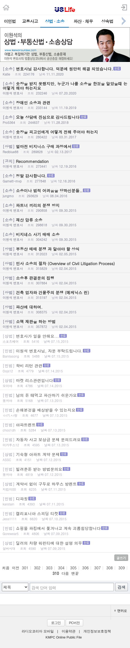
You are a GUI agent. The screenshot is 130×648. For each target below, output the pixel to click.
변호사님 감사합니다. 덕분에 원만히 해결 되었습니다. (65, 71)
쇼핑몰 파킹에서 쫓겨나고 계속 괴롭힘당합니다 (65, 530)
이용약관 (68, 631)
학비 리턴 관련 (65, 368)
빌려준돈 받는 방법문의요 (65, 471)
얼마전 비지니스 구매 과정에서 (65, 149)
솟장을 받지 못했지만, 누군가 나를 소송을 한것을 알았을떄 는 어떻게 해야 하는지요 (65, 88)
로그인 (56, 623)
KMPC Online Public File (64, 637)
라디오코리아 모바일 (37, 631)
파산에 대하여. (65, 309)
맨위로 (120, 610)
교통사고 (30, 21)
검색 (121, 587)
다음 (65, 573)
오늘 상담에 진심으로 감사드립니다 (65, 119)
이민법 (10, 21)
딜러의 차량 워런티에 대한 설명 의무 (65, 545)
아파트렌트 (65, 427)
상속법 (107, 21)
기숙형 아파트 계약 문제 (65, 457)
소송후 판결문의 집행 (65, 280)
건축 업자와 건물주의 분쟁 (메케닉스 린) (65, 295)
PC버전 (74, 623)
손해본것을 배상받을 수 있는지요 (65, 412)
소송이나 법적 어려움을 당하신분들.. (65, 193)
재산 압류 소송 (65, 222)
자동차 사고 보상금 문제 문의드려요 (65, 442)
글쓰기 (121, 558)
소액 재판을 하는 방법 (65, 324)
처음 (6, 567)
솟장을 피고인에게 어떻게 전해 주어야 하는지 (65, 134)
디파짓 (65, 501)
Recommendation (65, 163)
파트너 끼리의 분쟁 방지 (65, 208)
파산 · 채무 (83, 21)
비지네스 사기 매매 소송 (65, 237)
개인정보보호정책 (97, 631)
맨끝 (75, 573)
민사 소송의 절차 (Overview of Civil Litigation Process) (65, 266)
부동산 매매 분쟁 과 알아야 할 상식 (65, 251)
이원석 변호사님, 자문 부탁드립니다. (65, 353)
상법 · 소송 (54, 21)
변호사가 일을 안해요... (65, 338)
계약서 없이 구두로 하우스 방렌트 (65, 486)
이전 (15, 567)
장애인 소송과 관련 (65, 105)
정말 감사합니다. (65, 178)
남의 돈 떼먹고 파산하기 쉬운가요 (65, 397)
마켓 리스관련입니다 (65, 383)
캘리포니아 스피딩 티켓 (65, 516)
